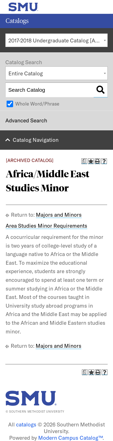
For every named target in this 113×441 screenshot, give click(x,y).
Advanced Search (26, 120)
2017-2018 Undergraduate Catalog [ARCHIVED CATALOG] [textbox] (58, 40)
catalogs (26, 424)
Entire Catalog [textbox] (25, 73)
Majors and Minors (59, 214)
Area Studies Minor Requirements (46, 225)
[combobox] (56, 40)
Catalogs (17, 21)
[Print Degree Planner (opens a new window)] (84, 161)
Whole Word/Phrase (37, 104)
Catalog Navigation (36, 139)
